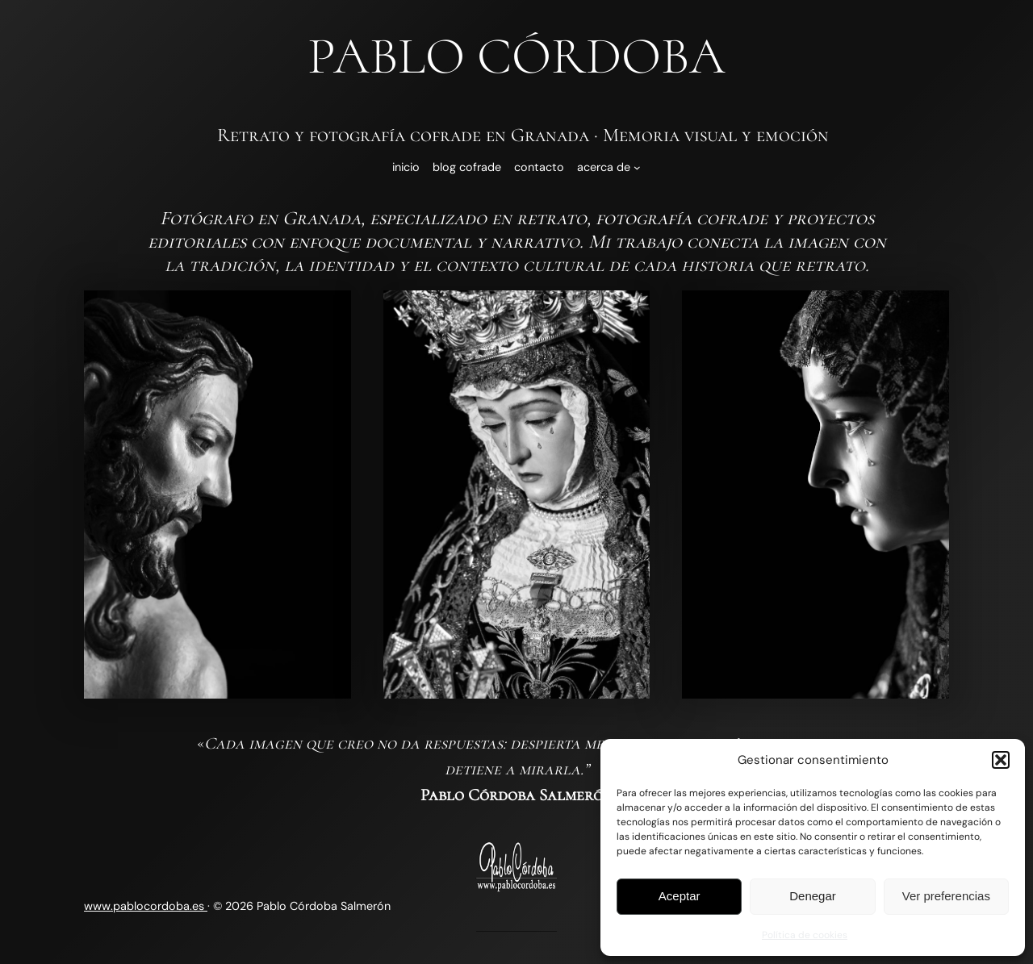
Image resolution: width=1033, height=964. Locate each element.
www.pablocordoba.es (145, 906)
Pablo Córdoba (516, 56)
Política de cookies (804, 935)
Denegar (812, 896)
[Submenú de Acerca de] (637, 167)
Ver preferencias (946, 896)
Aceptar (680, 896)
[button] (1001, 760)
